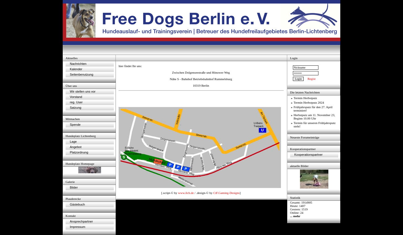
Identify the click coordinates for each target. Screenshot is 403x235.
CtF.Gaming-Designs (226, 193)
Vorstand (76, 97)
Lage (73, 141)
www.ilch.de (186, 193)
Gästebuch (77, 204)
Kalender (76, 69)
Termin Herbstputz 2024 (309, 102)
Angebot (75, 147)
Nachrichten (78, 63)
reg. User (76, 102)
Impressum (77, 226)
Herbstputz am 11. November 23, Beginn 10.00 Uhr (314, 116)
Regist (312, 78)
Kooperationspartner (308, 154)
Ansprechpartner (81, 221)
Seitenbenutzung (81, 74)
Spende (75, 124)
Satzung (75, 107)
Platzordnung (79, 152)
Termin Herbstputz (305, 98)
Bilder (74, 187)
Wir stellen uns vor (82, 91)
